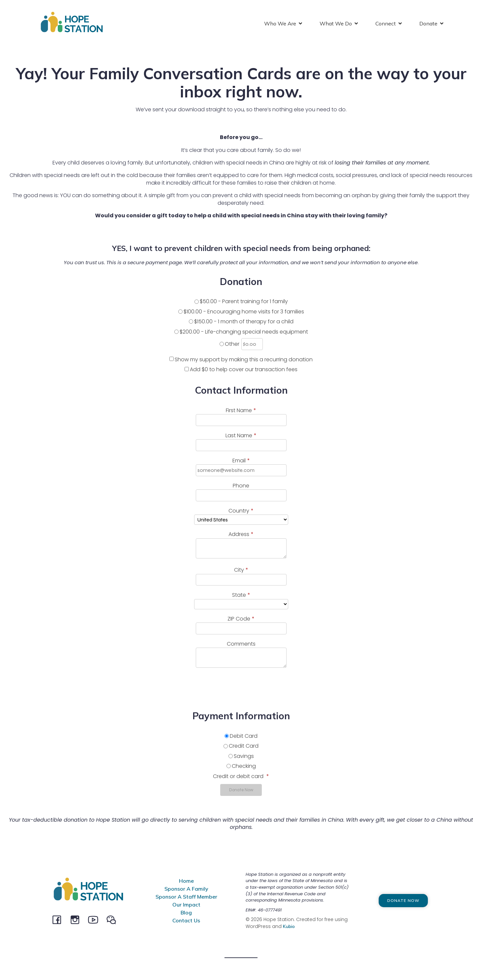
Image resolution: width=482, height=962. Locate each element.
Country (241, 512)
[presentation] (55, 688)
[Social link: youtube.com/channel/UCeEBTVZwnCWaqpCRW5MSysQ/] (95, 920)
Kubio (289, 928)
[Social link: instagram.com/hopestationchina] (77, 920)
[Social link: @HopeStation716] (114, 920)
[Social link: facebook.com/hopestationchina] (59, 920)
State (241, 596)
